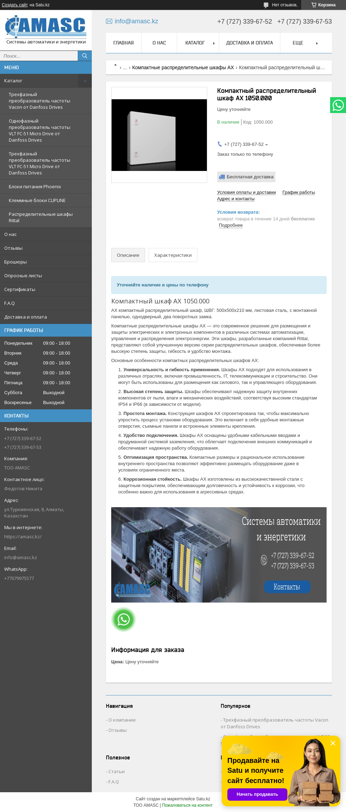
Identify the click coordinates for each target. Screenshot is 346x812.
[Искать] (85, 56)
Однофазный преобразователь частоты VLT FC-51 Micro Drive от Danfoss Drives (39, 130)
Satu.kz (203, 798)
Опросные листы (23, 275)
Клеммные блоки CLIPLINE (37, 200)
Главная (123, 43)
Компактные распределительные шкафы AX (183, 67)
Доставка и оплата (25, 317)
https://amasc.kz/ (23, 536)
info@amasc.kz (20, 557)
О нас (10, 234)
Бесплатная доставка (250, 176)
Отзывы (13, 248)
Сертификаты (19, 289)
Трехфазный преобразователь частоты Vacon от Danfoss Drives (39, 100)
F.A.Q (9, 303)
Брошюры (15, 262)
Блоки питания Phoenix (35, 186)
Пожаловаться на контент (187, 805)
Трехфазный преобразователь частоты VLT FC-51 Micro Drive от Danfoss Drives (39, 163)
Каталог (13, 80)
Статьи (116, 771)
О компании (122, 720)
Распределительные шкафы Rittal (41, 217)
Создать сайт (15, 4)
